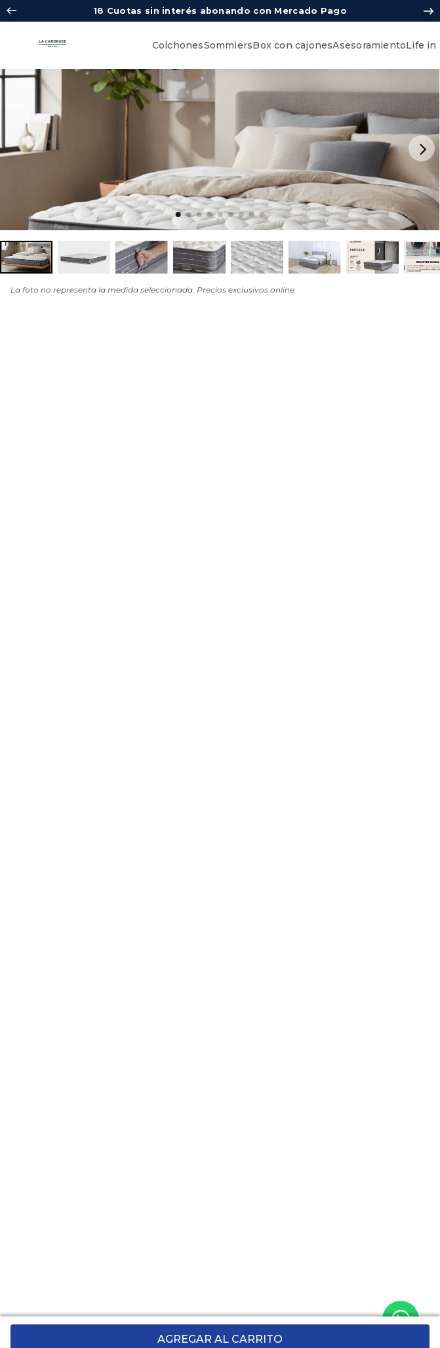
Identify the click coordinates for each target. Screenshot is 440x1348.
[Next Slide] (428, 11)
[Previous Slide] (11, 11)
